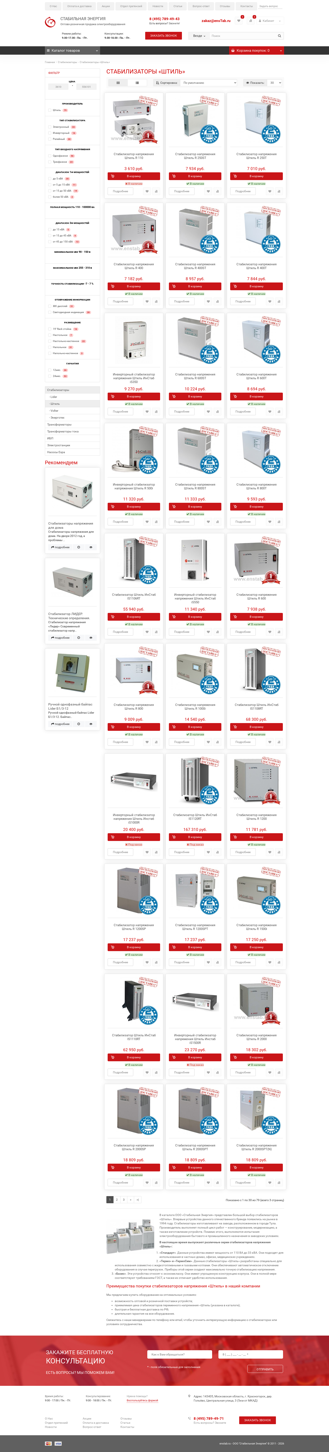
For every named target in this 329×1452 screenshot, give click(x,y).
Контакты (246, 6)
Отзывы (225, 6)
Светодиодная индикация (69, 312)
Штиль (58, 110)
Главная (50, 62)
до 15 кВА (59, 229)
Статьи (178, 6)
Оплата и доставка (79, 6)
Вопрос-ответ (201, 6)
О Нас (53, 6)
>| (138, 1199)
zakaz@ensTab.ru (216, 21)
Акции (106, 6)
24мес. (58, 376)
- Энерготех (55, 417)
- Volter (52, 410)
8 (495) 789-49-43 (164, 19)
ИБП (50, 438)
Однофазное (61, 156)
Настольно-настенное (67, 341)
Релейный (60, 139)
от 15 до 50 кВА (63, 191)
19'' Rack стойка (63, 329)
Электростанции (58, 445)
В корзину (134, 176)
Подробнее (120, 191)
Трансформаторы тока (63, 431)
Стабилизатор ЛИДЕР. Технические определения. (69, 616)
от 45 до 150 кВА (64, 242)
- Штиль (53, 403)
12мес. (58, 370)
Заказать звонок (163, 35)
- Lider (52, 396)
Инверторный (62, 133)
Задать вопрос (268, 6)
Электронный (62, 127)
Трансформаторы (59, 424)
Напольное (60, 347)
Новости (158, 6)
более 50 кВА (61, 197)
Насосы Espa (56, 452)
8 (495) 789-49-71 (209, 1418)
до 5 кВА (59, 179)
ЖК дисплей (61, 306)
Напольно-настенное (66, 353)
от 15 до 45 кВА (62, 235)
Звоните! (174, 23)
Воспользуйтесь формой (142, 1400)
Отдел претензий (131, 6)
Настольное (60, 335)
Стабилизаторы (67, 62)
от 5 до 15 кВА (62, 185)
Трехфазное (61, 162)
